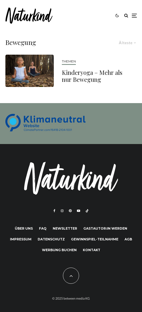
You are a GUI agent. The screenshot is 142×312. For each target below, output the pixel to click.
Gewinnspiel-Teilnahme (94, 239)
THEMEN (69, 61)
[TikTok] (87, 210)
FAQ (43, 228)
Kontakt (91, 250)
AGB (128, 239)
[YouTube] (78, 210)
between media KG (76, 298)
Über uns (24, 228)
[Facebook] (54, 210)
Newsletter (65, 228)
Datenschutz (51, 239)
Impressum (20, 239)
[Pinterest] (70, 210)
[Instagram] (62, 210)
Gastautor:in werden (105, 228)
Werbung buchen (59, 250)
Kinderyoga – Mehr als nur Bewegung (92, 76)
